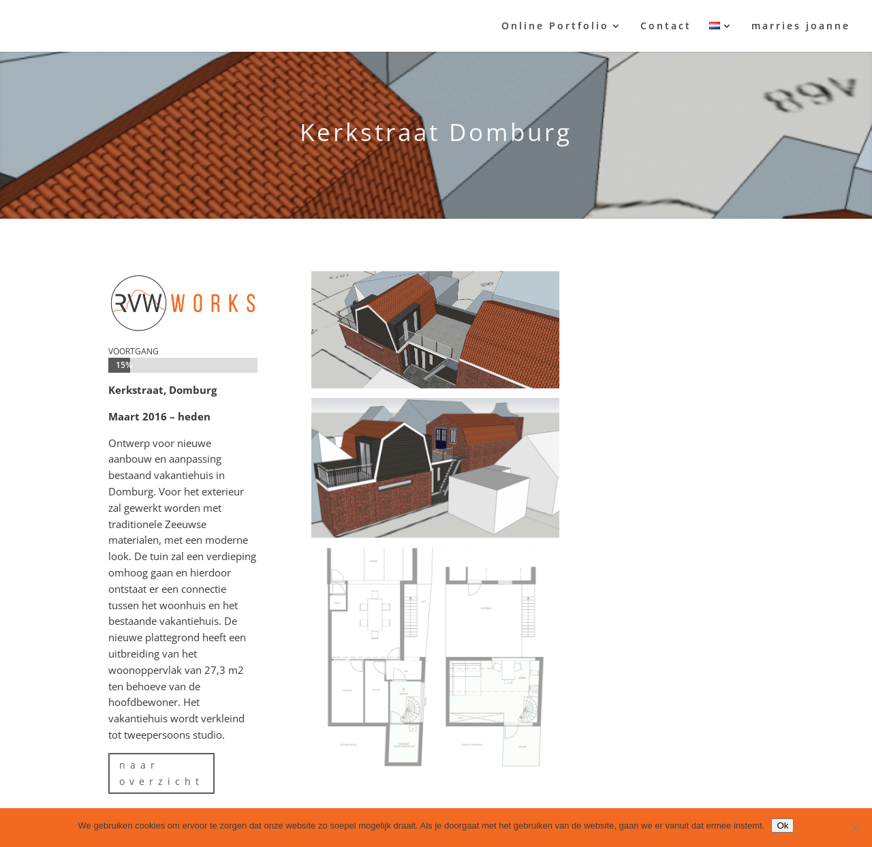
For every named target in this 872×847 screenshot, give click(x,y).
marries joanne (800, 26)
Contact (665, 26)
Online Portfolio (555, 26)
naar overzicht (161, 773)
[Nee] (855, 828)
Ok (782, 825)
